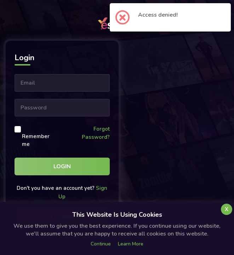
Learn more (130, 243)
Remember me (36, 140)
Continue (101, 243)
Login (62, 166)
